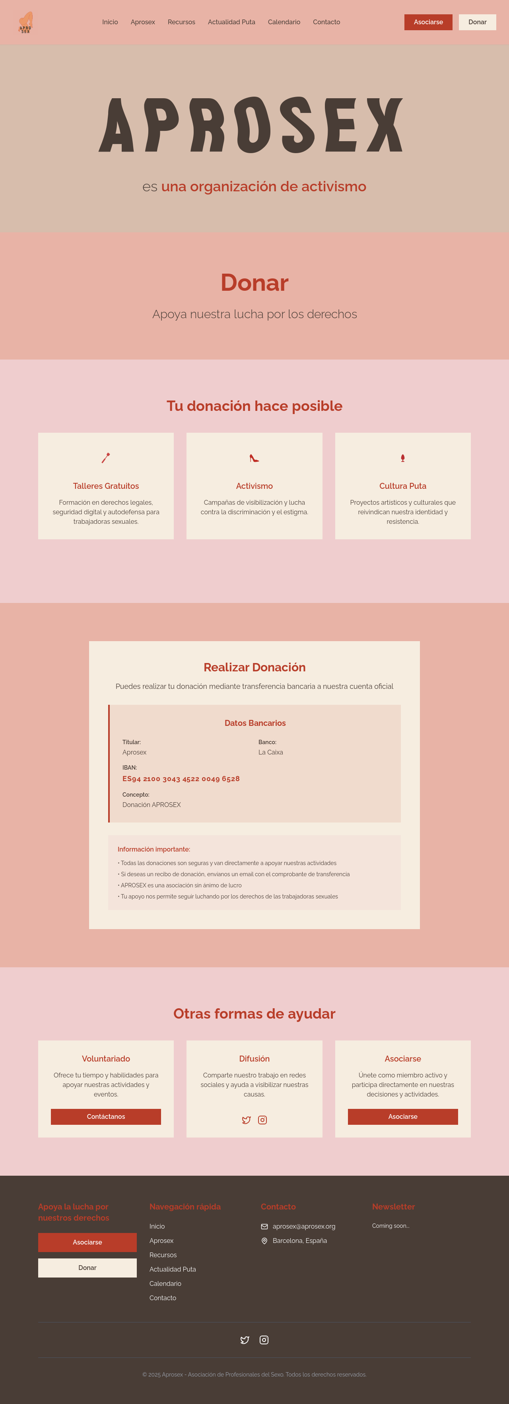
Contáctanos (106, 1116)
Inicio (110, 22)
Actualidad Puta (231, 22)
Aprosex (143, 22)
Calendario (284, 22)
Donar (477, 22)
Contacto (326, 22)
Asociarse (428, 22)
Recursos (181, 22)
